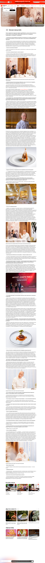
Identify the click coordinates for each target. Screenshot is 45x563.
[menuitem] (8, 6)
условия (17, 561)
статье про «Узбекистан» (24, 89)
